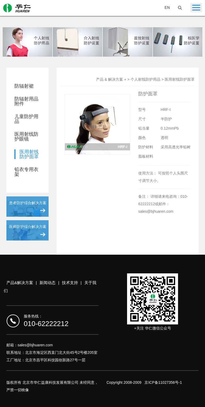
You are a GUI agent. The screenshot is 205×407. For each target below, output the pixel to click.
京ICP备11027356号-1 (163, 382)
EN (167, 7)
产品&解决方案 (19, 282)
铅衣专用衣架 (26, 172)
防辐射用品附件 (26, 101)
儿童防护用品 (26, 119)
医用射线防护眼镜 (26, 136)
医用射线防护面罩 (29, 154)
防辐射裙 (24, 86)
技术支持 (70, 282)
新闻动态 (48, 282)
